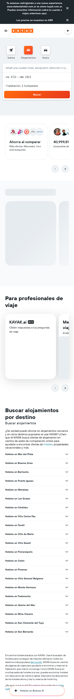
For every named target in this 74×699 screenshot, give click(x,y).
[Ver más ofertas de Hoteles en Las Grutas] (67, 499)
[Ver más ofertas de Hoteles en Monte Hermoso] (67, 588)
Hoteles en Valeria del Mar (20, 605)
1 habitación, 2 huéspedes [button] (22, 85)
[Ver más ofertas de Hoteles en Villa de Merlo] (67, 534)
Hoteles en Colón (14, 561)
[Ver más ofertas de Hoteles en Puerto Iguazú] (67, 481)
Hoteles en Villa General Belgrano (24, 578)
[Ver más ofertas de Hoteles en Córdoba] (67, 508)
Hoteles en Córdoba (16, 507)
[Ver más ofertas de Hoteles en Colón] (67, 561)
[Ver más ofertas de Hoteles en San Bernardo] (67, 632)
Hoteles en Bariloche (17, 472)
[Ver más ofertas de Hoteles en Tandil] (67, 525)
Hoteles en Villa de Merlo (19, 534)
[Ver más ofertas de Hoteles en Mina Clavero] (67, 614)
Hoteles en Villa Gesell (18, 543)
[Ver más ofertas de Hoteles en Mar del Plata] (67, 454)
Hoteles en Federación (18, 596)
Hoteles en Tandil (15, 525)
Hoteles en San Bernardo (19, 632)
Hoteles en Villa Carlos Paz (20, 516)
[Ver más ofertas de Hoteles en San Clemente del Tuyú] (67, 623)
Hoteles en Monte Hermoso (20, 587)
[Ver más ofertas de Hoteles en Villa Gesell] (67, 543)
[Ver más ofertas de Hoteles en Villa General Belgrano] (67, 579)
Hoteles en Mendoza (16, 490)
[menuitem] (11, 52)
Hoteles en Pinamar (16, 569)
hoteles (48, 444)
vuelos (8, 689)
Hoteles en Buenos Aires (19, 463)
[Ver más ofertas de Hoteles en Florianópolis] (67, 552)
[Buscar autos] (45, 50)
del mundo (36, 662)
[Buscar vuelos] (11, 50)
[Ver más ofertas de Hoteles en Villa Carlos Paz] (67, 517)
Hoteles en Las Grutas (17, 498)
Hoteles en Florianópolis (19, 552)
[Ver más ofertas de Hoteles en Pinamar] (67, 570)
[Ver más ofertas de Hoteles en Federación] (67, 597)
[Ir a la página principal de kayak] (22, 31)
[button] (67, 8)
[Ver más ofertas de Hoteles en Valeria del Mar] (67, 605)
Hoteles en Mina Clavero (19, 614)
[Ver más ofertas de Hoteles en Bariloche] (67, 472)
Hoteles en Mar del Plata (19, 454)
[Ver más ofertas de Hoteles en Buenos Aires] (67, 463)
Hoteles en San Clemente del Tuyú (24, 623)
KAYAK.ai (18, 322)
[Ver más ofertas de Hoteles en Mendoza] (67, 490)
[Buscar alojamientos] (28, 50)
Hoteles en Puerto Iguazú (19, 481)
